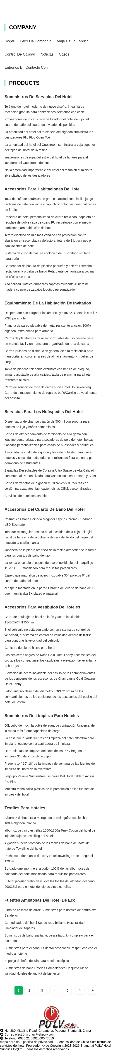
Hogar (9, 41)
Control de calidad (20, 54)
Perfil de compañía (36, 41)
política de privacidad (38, 1042)
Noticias (47, 54)
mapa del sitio (9, 1042)
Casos (64, 54)
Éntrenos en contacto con (26, 67)
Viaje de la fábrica (73, 41)
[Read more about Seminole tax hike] (80, 990)
